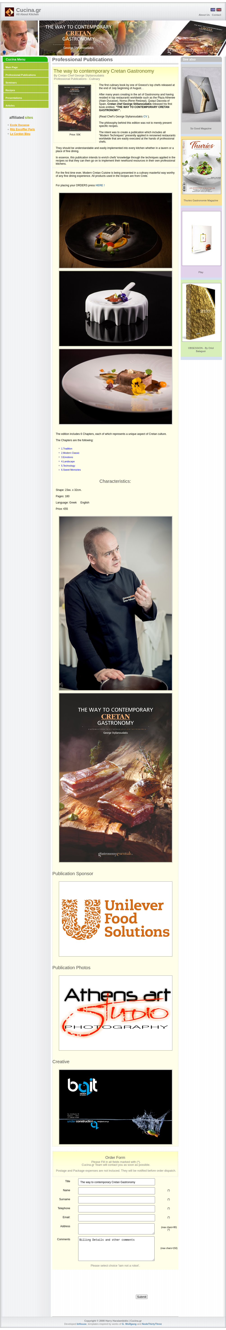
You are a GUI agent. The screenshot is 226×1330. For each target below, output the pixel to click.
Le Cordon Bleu (20, 133)
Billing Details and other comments (116, 1248)
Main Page (12, 67)
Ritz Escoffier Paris (22, 129)
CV (145, 116)
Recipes (10, 90)
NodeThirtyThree (152, 1324)
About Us (204, 14)
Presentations (14, 98)
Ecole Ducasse (19, 125)
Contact (216, 14)
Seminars (11, 82)
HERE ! (100, 185)
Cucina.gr (28, 10)
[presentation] (115, 1278)
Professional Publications (21, 75)
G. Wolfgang (129, 1324)
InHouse (82, 1324)
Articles (10, 105)
